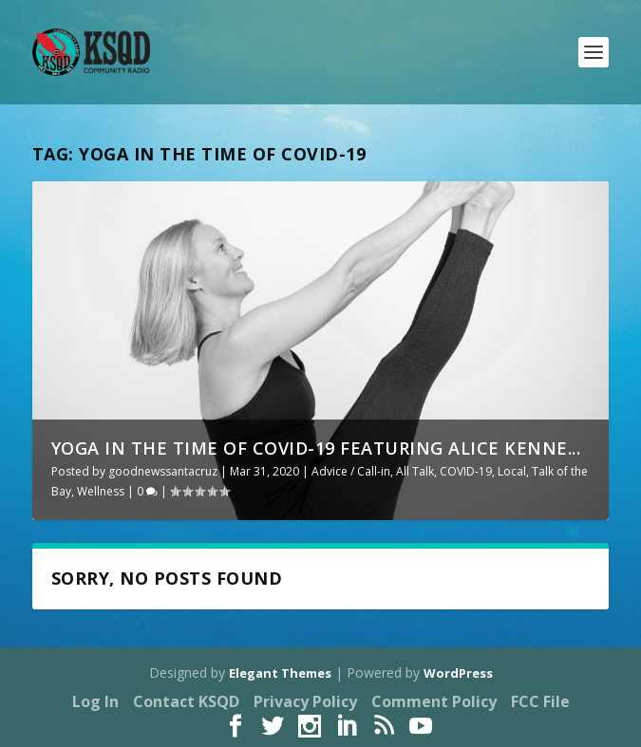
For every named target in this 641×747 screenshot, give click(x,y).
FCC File (540, 701)
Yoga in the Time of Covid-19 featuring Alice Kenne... (316, 448)
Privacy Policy (305, 701)
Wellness (100, 491)
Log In (95, 701)
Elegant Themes (280, 673)
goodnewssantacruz (162, 471)
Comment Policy (434, 701)
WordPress (458, 673)
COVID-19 (466, 471)
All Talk (415, 471)
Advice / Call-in (350, 471)
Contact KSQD (186, 701)
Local (512, 471)
